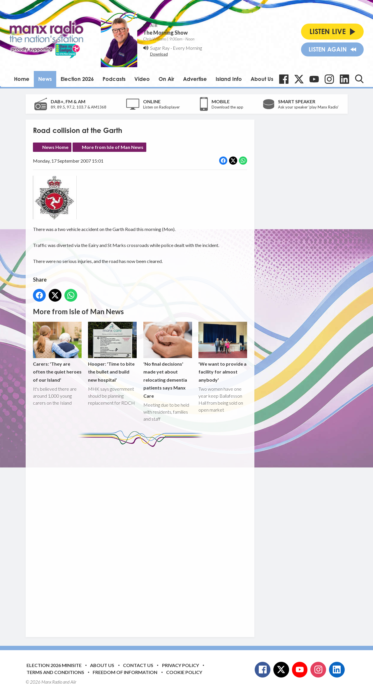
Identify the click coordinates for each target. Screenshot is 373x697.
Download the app (227, 107)
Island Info (229, 79)
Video (142, 79)
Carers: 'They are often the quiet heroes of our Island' (57, 352)
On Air (166, 79)
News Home (55, 147)
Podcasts (114, 79)
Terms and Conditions (55, 672)
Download (159, 54)
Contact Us (138, 665)
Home (21, 79)
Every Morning (187, 48)
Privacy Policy (180, 665)
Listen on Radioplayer (161, 107)
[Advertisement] (142, 537)
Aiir (73, 681)
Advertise (195, 79)
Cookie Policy (184, 672)
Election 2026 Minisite (54, 665)
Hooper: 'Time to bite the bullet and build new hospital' (112, 352)
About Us (262, 79)
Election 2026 (77, 79)
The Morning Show (165, 32)
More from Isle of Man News (112, 147)
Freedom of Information (125, 672)
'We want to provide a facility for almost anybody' (222, 352)
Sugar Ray (160, 48)
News (45, 79)
